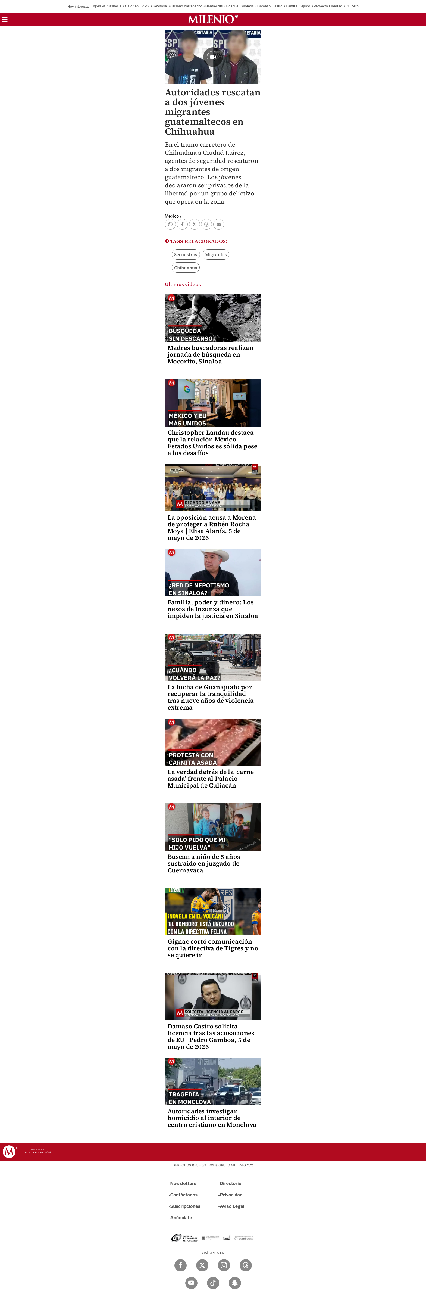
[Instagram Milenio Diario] (224, 1265)
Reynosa (160, 6)
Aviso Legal (232, 1206)
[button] (4, 21)
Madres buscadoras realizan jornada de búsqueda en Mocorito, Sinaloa (210, 354)
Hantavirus (214, 6)
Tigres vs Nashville (106, 6)
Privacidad (231, 1195)
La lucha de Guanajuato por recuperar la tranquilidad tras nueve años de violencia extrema (211, 697)
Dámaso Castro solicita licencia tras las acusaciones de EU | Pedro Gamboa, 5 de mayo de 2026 (211, 1036)
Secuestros (186, 254)
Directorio (231, 1183)
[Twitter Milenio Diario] (202, 1265)
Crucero (352, 6)
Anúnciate (181, 1217)
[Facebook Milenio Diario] (180, 1265)
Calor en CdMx (137, 6)
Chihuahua (186, 267)
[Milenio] (213, 19)
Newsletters (183, 1183)
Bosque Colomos (240, 6)
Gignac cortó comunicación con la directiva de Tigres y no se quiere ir (213, 948)
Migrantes (216, 254)
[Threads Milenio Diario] (246, 1265)
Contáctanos (184, 1195)
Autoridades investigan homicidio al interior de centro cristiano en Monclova (212, 1118)
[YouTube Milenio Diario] (191, 1283)
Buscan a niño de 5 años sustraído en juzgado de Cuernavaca (204, 863)
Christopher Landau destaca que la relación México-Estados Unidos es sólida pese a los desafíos (213, 442)
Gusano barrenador (186, 6)
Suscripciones (185, 1206)
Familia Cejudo (298, 6)
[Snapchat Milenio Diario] (235, 1283)
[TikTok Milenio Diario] (213, 1283)
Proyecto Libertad (328, 6)
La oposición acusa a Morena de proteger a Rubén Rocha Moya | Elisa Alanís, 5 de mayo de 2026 (212, 527)
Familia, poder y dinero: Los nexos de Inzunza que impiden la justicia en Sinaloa (213, 609)
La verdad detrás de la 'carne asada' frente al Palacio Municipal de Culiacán (211, 778)
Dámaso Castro (270, 6)
